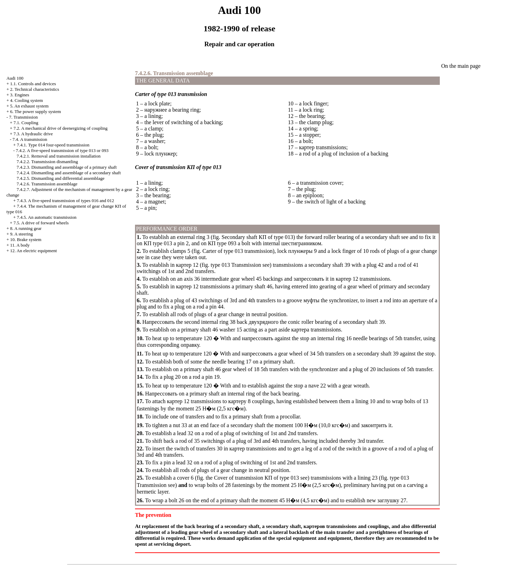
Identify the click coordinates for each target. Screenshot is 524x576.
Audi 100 (14, 78)
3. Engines (19, 94)
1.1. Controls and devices (33, 83)
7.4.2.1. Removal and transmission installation (59, 156)
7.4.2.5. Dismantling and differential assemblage (60, 178)
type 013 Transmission (236, 265)
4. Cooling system (26, 100)
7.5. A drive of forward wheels (41, 222)
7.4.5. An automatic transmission (47, 217)
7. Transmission (23, 117)
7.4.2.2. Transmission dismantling (47, 161)
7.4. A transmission (30, 139)
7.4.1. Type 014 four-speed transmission (53, 144)
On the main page (461, 66)
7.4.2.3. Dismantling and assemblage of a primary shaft (67, 167)
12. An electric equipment (33, 250)
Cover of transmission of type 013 (256, 478)
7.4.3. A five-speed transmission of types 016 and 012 (65, 200)
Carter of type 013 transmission (238, 251)
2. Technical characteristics (34, 89)
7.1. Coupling (26, 122)
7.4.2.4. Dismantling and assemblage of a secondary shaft (69, 172)
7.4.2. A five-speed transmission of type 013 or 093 (62, 150)
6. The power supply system (35, 111)
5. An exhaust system (29, 106)
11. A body (20, 245)
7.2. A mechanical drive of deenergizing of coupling (61, 128)
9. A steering (21, 234)
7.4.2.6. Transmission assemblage (47, 183)
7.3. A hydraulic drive (33, 133)
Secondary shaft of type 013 (257, 237)
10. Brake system (25, 239)
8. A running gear (25, 228)
